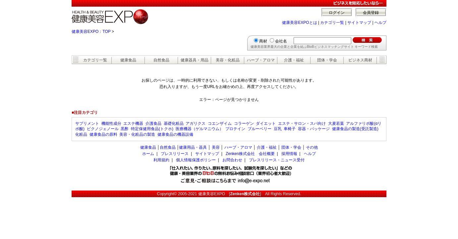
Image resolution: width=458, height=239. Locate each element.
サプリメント (87, 123)
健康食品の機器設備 (175, 134)
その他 (312, 147)
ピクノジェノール (103, 128)
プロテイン (235, 128)
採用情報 (289, 153)
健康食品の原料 (103, 134)
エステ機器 (133, 123)
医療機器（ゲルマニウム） (199, 128)
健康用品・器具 (193, 147)
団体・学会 (327, 60)
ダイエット (266, 123)
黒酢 (125, 128)
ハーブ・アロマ (261, 60)
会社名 (281, 41)
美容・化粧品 (228, 60)
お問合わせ (232, 160)
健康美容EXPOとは (299, 22)
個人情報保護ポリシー (196, 160)
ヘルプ (380, 22)
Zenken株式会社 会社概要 (250, 153)
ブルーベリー (259, 128)
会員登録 (371, 12)
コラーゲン (244, 123)
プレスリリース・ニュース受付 (277, 160)
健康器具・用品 (194, 60)
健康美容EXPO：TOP (91, 31)
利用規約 (161, 160)
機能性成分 (111, 123)
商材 (263, 41)
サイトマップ (359, 22)
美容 (216, 147)
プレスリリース (175, 153)
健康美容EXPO (211, 194)
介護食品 (153, 123)
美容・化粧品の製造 (137, 134)
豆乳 (278, 128)
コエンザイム (220, 123)
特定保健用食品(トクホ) (152, 128)
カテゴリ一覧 (332, 22)
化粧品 (81, 134)
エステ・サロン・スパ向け (302, 123)
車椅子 (290, 128)
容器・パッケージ (314, 128)
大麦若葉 (336, 123)
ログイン (337, 12)
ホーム (148, 153)
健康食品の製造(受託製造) (355, 128)
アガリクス (195, 123)
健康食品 (128, 60)
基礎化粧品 (174, 123)
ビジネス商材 (360, 60)
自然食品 (161, 60)
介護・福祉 (294, 60)
